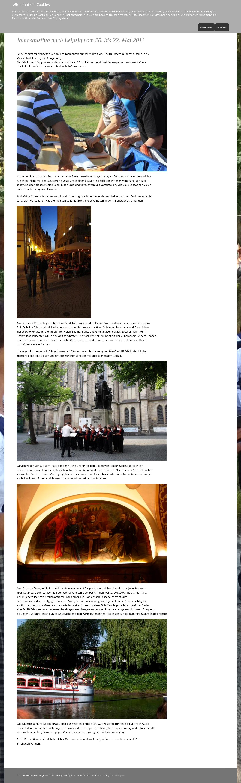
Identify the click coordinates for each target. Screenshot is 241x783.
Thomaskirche (87, 336)
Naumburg (29, 593)
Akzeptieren (206, 27)
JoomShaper (117, 775)
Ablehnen (222, 27)
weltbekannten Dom (75, 593)
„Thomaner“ (129, 336)
